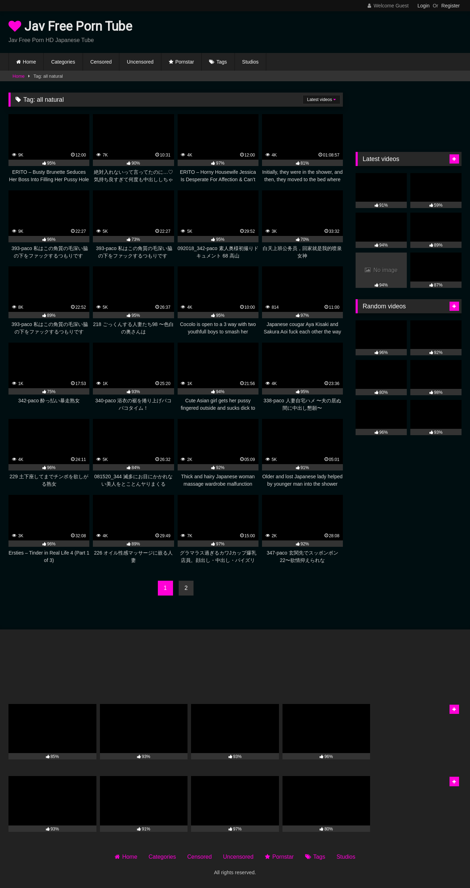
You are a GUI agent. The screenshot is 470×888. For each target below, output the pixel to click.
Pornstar (184, 62)
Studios (250, 62)
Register (450, 5)
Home (29, 62)
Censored (101, 62)
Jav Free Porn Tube (70, 26)
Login (423, 5)
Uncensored (140, 62)
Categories (63, 62)
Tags (221, 62)
